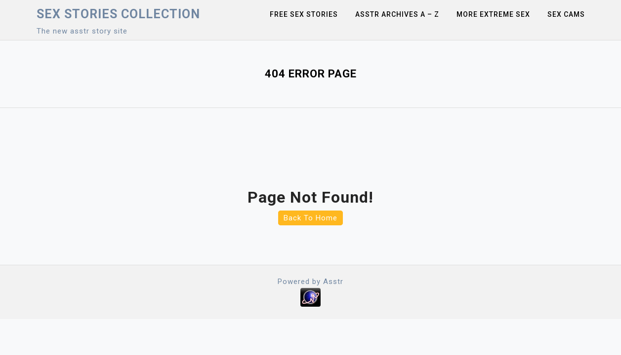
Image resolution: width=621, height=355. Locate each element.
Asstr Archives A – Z (397, 14)
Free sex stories (304, 14)
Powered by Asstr (310, 281)
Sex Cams (566, 14)
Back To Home (310, 217)
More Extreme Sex (493, 14)
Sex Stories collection (118, 14)
